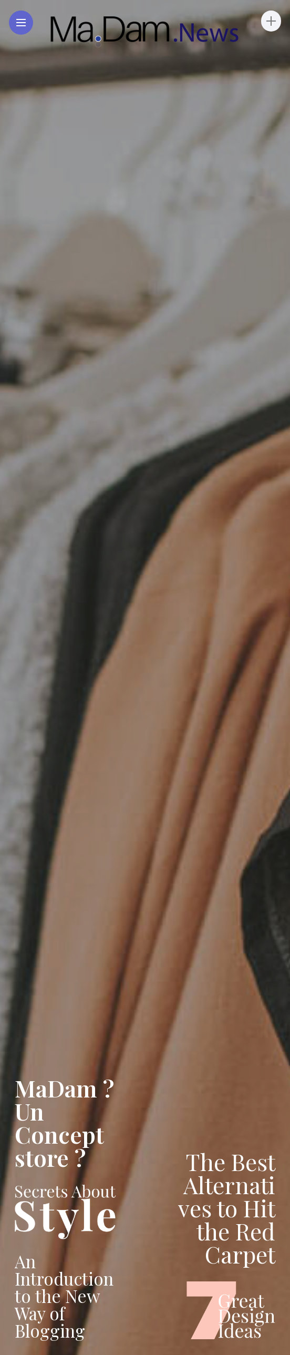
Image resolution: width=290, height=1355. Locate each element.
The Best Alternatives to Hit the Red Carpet (226, 1207)
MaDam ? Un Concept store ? (64, 1122)
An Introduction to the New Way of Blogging (64, 1295)
